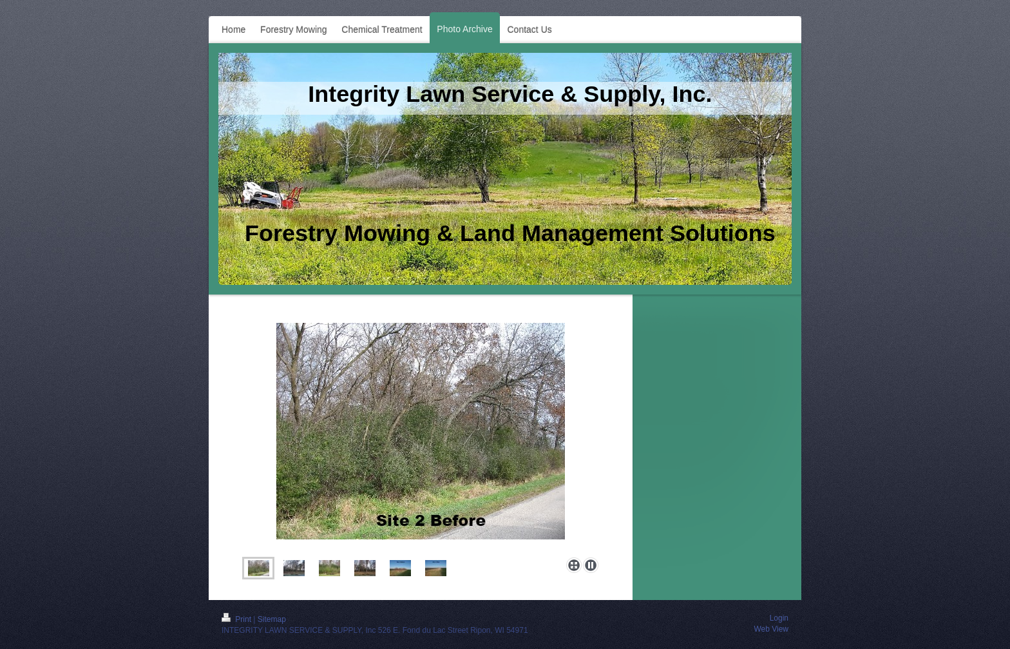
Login (779, 618)
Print (237, 619)
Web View (771, 629)
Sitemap (272, 619)
